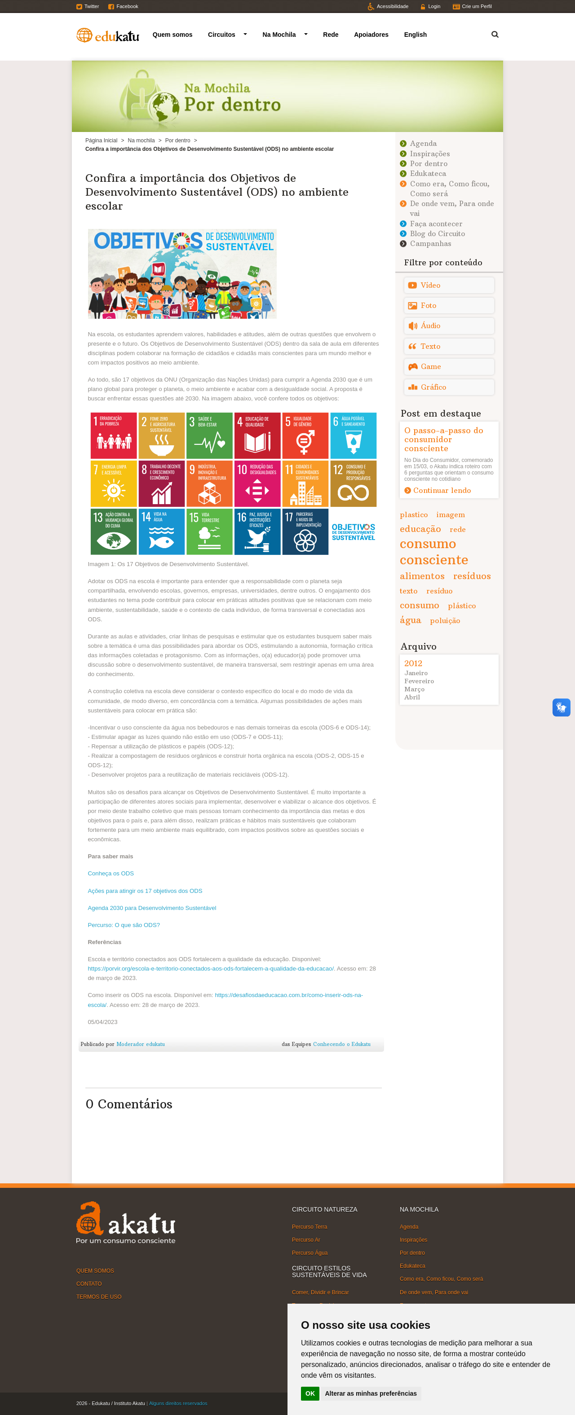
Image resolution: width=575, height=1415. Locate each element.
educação (420, 528)
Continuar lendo (442, 490)
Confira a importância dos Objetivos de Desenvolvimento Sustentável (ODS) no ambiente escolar (217, 192)
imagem (451, 514)
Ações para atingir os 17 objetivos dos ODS (145, 891)
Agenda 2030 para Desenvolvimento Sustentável (152, 908)
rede (458, 529)
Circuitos (221, 34)
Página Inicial (101, 140)
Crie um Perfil (477, 6)
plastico (414, 514)
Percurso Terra (309, 1226)
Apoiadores (371, 34)
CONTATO (89, 1284)
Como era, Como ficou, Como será (441, 1279)
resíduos (472, 575)
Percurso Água (309, 1253)
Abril (412, 697)
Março (414, 689)
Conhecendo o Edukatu (342, 1044)
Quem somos (173, 34)
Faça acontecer (436, 224)
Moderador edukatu (140, 1044)
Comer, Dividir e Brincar (320, 1292)
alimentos (422, 575)
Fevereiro (419, 681)
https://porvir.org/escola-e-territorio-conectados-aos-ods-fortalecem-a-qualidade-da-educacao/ (211, 968)
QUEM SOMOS (95, 1270)
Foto (428, 305)
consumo (419, 605)
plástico (462, 605)
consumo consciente (434, 551)
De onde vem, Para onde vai (434, 1292)
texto (409, 590)
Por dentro (177, 140)
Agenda (423, 143)
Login (434, 6)
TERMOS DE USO (99, 1297)
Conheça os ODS (111, 873)
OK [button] (310, 1393)
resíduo (439, 590)
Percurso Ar (306, 1240)
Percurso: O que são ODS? (124, 925)
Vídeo (430, 285)
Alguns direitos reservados (178, 1403)
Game (431, 366)
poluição (445, 620)
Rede (330, 34)
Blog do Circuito (437, 233)
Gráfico (433, 387)
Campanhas (430, 243)
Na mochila (141, 140)
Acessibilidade (392, 6)
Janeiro (416, 673)
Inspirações (430, 153)
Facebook (127, 6)
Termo (489, 33)
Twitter (91, 6)
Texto (430, 346)
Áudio (430, 325)
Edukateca (428, 173)
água (410, 619)
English (415, 34)
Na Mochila (279, 34)
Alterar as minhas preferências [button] (371, 1393)
